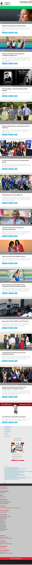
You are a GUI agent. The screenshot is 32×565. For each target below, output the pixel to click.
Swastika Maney (3, 523)
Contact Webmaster (2, 561)
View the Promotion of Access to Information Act (12, 561)
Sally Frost (2, 520)
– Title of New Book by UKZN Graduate (14, 470)
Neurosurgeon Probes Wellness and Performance (12, 473)
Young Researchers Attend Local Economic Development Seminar (15, 475)
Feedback (11, 32)
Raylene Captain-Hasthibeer (5, 502)
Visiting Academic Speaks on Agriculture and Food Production (14, 472)
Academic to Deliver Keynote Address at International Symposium (15, 478)
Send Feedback (8, 431)
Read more (5, 32)
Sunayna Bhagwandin (4, 500)
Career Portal (2, 547)
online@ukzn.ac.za (3, 542)
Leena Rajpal (2, 527)
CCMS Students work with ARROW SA (11, 476)
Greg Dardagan (3, 496)
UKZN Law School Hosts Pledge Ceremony (11, 469)
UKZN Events (7, 428)
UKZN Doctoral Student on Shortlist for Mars (12, 467)
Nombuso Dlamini (3, 517)
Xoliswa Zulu (2, 530)
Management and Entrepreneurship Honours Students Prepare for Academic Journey (18, 477)
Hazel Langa (2, 522)
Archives (6, 433)
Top (15, 32)
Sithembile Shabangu (4, 503)
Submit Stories (7, 429)
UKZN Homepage (8, 426)
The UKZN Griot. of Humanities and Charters (12, 479)
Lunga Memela (3, 525)
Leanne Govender (3, 512)
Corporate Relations (4, 488)
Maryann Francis (3, 518)
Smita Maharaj (3, 492)
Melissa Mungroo (3, 526)
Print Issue (7, 435)
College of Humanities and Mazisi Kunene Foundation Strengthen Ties (16, 468)
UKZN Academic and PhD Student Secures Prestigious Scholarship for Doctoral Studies (18, 471)
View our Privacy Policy (22, 561)
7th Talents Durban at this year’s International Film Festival (14, 474)
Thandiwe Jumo (3, 521)
